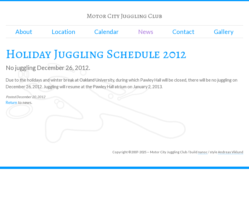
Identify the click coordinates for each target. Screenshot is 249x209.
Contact (183, 31)
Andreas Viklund (230, 152)
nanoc (203, 152)
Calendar (106, 31)
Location (63, 31)
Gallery (224, 31)
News (145, 31)
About (23, 31)
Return (11, 102)
